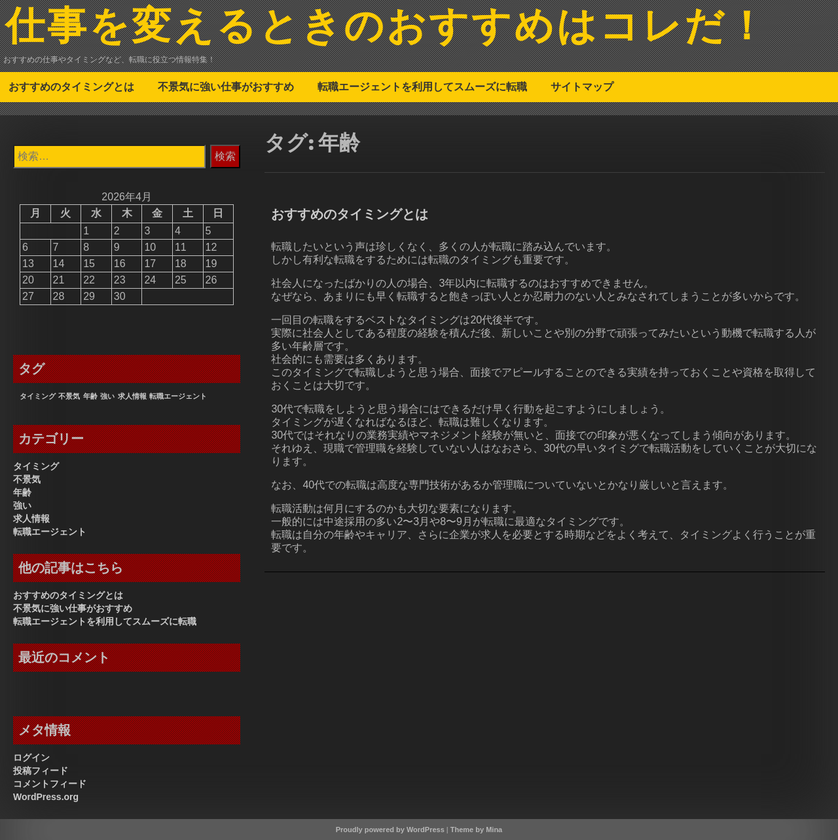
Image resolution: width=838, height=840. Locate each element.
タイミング (36, 466)
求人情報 (31, 518)
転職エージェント (49, 531)
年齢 (22, 492)
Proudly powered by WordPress (390, 829)
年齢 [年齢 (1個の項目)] (90, 396)
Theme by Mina (476, 829)
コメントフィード (49, 783)
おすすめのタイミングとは (71, 86)
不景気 (27, 479)
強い (22, 505)
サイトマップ (582, 86)
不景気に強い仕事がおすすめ (226, 86)
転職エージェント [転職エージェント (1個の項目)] (178, 396)
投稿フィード (40, 770)
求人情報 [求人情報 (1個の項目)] (132, 396)
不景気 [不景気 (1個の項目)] (69, 396)
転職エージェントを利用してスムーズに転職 (422, 86)
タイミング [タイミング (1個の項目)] (38, 396)
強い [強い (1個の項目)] (107, 396)
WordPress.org (46, 797)
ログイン (31, 757)
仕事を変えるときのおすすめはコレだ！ (387, 28)
